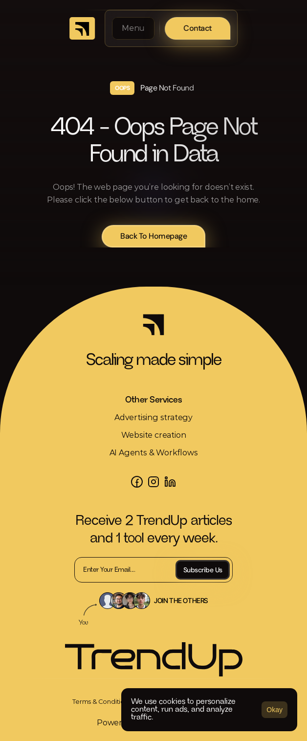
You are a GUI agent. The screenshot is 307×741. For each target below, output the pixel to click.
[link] (101, 701)
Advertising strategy (153, 417)
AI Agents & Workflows (154, 452)
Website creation (153, 435)
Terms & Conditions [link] (101, 701)
